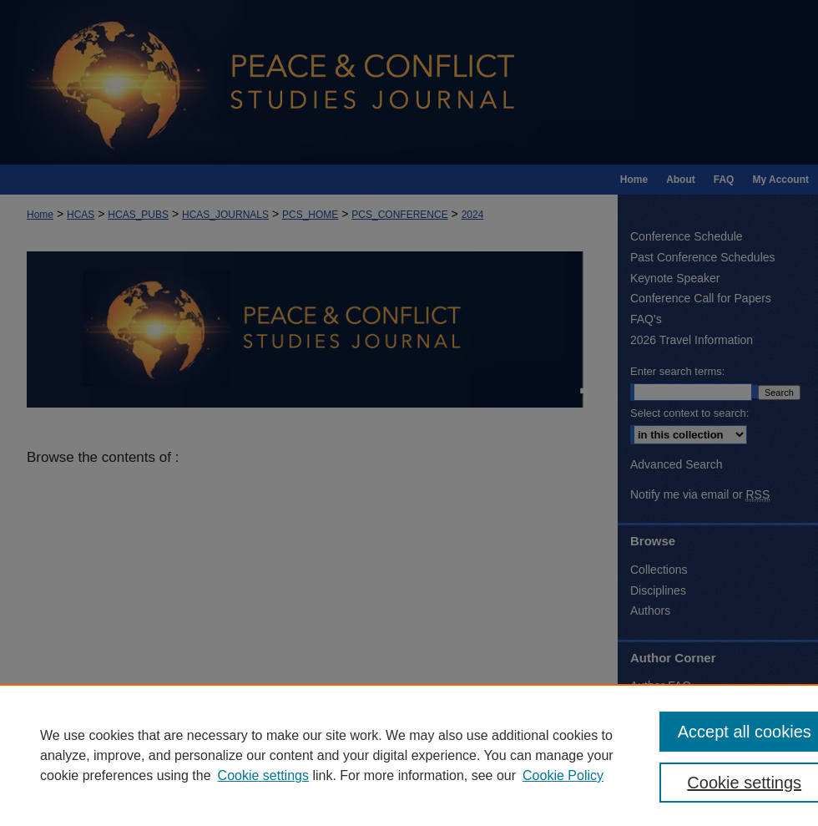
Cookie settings (263, 775)
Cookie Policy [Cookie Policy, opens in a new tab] (563, 775)
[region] (409, 755)
